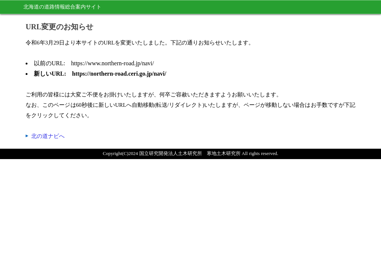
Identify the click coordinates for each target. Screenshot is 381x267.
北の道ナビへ (48, 136)
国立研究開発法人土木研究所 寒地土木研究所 (190, 153)
